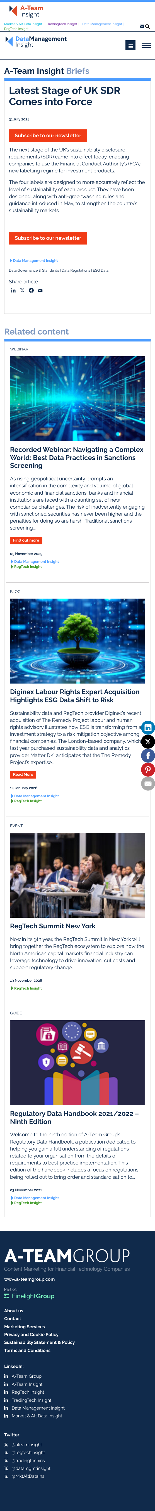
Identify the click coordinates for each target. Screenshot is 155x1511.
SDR (48, 157)
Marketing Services (24, 1326)
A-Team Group (27, 1376)
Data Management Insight (102, 24)
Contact (12, 1318)
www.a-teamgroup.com (29, 1279)
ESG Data (100, 271)
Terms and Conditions (27, 1350)
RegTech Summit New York (53, 926)
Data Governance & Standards (34, 271)
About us (13, 1310)
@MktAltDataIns (28, 1476)
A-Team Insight (27, 1384)
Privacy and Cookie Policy (31, 1334)
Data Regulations (76, 271)
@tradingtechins (28, 1460)
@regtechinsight (28, 1452)
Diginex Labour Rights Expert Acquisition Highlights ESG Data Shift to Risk (75, 696)
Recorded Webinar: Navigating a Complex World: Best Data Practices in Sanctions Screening (77, 457)
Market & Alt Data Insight (23, 24)
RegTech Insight (16, 29)
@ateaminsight (27, 1444)
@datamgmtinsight (31, 1468)
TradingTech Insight (62, 24)
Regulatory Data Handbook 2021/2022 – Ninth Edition (74, 1117)
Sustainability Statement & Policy (39, 1342)
